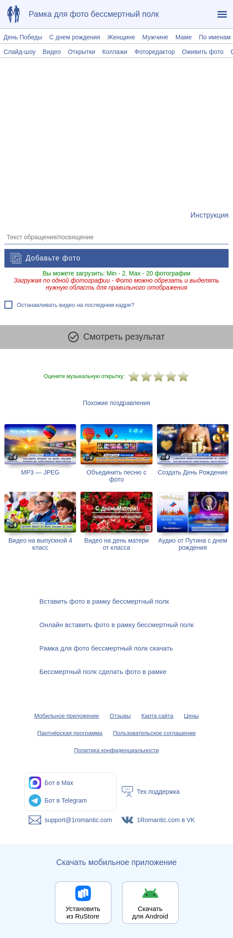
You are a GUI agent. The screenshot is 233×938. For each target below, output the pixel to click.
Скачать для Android (150, 912)
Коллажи (114, 51)
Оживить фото (203, 51)
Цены (191, 715)
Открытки (81, 51)
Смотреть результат (116, 337)
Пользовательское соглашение (154, 733)
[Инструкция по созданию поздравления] (210, 215)
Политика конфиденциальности (116, 750)
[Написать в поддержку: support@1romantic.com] (70, 820)
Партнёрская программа (69, 733)
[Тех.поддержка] (163, 791)
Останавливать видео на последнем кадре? (75, 305)
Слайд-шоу (20, 51)
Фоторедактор (154, 51)
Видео (52, 51)
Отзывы (120, 715)
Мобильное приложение (66, 715)
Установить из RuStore (82, 912)
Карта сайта (157, 715)
